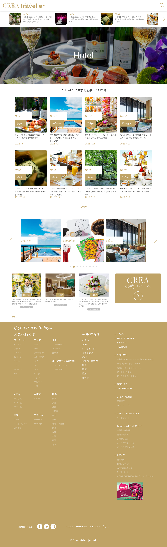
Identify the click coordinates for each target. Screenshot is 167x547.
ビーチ (85, 378)
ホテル (85, 340)
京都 (54, 403)
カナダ (55, 353)
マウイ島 (18, 407)
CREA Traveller (124, 397)
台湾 (36, 344)
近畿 (54, 432)
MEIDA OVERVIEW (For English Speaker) (135, 476)
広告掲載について (124, 468)
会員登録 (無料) (123, 430)
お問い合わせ (123, 464)
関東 (54, 419)
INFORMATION (124, 388)
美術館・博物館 (90, 361)
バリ (36, 348)
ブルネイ (38, 382)
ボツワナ (38, 424)
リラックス (87, 353)
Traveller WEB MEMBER (129, 426)
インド (37, 378)
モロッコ (38, 419)
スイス (17, 365)
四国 (54, 440)
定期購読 (121, 401)
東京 (54, 399)
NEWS (120, 334)
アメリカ (56, 348)
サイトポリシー (124, 472)
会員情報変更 (123, 434)
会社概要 (121, 459)
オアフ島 (18, 399)
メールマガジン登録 (125, 443)
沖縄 (54, 407)
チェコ (17, 361)
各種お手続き (123, 439)
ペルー (37, 399)
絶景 (84, 365)
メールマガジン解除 (125, 447)
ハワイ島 (18, 403)
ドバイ (17, 419)
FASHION (122, 347)
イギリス (18, 353)
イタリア (18, 344)
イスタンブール (21, 424)
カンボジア (39, 357)
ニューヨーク (58, 344)
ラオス (37, 365)
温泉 (84, 373)
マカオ (37, 369)
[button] (164, 19)
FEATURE (122, 384)
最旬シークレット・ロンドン (129, 368)
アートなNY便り (124, 372)
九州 (54, 444)
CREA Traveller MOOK (128, 413)
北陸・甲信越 (58, 424)
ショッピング (88, 348)
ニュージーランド (60, 365)
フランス (18, 348)
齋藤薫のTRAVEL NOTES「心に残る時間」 (136, 359)
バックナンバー (124, 405)
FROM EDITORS (125, 338)
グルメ (85, 344)
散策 (84, 369)
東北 (54, 415)
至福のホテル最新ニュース (128, 363)
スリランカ (39, 353)
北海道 (55, 411)
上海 (36, 386)
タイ (36, 361)
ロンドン (18, 369)
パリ (16, 373)
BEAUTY (121, 342)
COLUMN (122, 355)
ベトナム (38, 373)
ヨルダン (18, 428)
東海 (54, 428)
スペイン (18, 357)
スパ (84, 357)
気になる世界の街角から (127, 376)
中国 (54, 436)
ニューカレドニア (60, 369)
